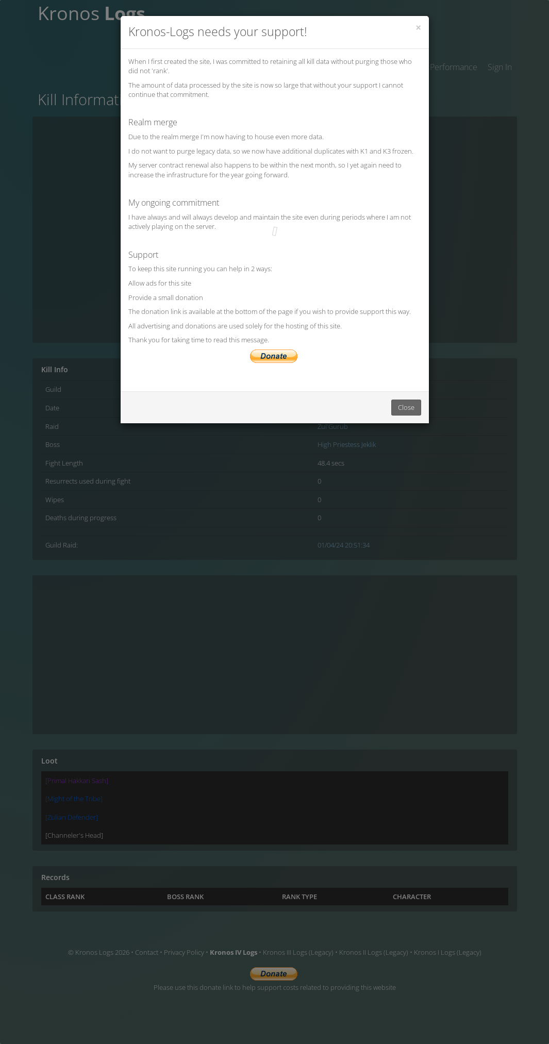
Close (406, 407)
